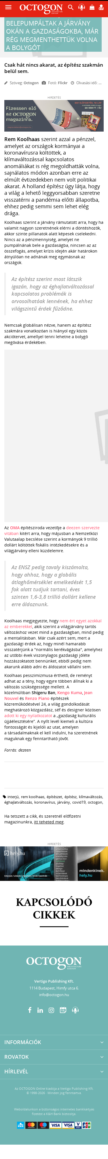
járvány (63, 802)
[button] (71, 8)
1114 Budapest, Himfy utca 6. (54, 988)
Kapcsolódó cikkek (54, 909)
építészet (54, 796)
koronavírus (44, 802)
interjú (13, 796)
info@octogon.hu (54, 994)
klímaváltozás (90, 796)
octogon (95, 802)
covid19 (79, 802)
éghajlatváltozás (18, 802)
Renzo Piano (37, 698)
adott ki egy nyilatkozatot (28, 715)
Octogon (31, 82)
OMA (15, 527)
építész (71, 796)
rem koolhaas (32, 796)
